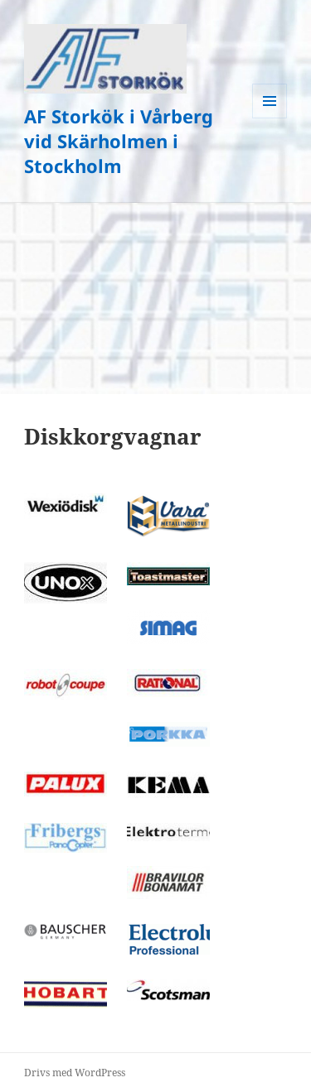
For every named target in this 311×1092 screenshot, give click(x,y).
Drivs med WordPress (74, 1073)
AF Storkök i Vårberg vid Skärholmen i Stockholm (118, 140)
